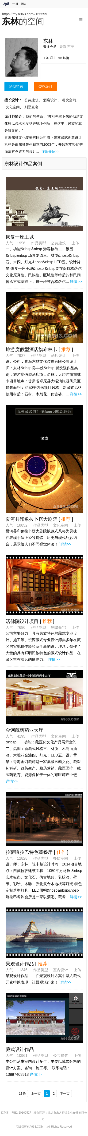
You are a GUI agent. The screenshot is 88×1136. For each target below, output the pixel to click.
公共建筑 (31, 100)
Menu (81, 17)
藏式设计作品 (20, 1049)
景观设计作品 (20, 963)
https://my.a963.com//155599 (24, 14)
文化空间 (13, 107)
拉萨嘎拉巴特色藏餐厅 (29, 852)
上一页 (36, 1093)
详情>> (76, 282)
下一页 (65, 1093)
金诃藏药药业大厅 (24, 730)
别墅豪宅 (31, 107)
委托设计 (45, 86)
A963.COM (36, 1126)
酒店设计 (50, 100)
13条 (22, 1093)
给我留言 (16, 86)
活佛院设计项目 (22, 621)
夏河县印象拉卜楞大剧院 (31, 519)
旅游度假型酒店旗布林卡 (31, 349)
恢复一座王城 (20, 236)
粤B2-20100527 (21, 1112)
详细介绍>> (50, 151)
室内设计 (61, 970)
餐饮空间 (69, 100)
